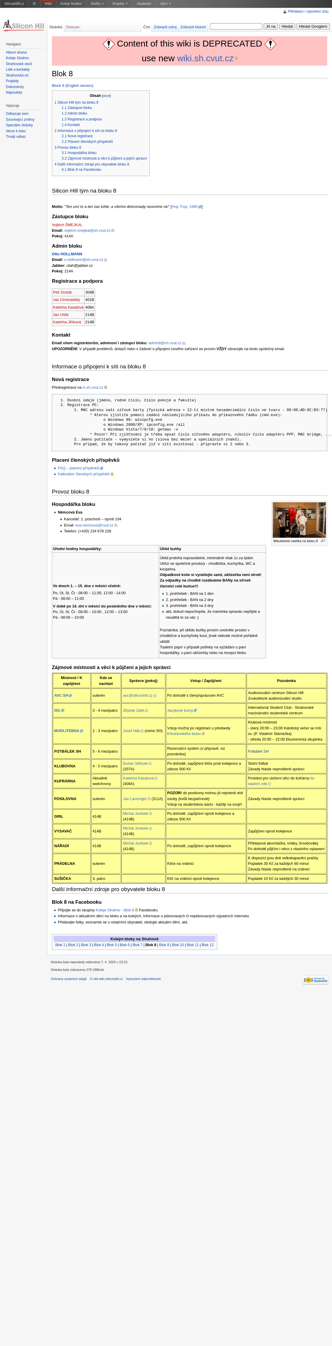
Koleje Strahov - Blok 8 (115, 910)
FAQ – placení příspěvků (78, 468)
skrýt (106, 95)
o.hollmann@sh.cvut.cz (83, 259)
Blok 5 (112, 945)
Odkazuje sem (17, 114)
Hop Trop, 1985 (185, 206)
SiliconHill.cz (14, 3)
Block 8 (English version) (72, 85)
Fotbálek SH (258, 751)
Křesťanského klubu (184, 733)
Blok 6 (125, 945)
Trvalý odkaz (16, 137)
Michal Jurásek (135, 813)
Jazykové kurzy (180, 710)
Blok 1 (60, 945)
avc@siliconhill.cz (137, 695)
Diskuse (73, 27)
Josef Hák (131, 731)
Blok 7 (138, 945)
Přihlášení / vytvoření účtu (308, 11)
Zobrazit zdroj (165, 27)
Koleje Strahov (71, 3)
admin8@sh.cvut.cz (164, 343)
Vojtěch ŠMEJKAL (67, 225)
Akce (165, 3)
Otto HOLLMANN (67, 254)
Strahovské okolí (19, 64)
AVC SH (61, 695)
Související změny (20, 119)
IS (34, 3)
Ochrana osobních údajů (69, 979)
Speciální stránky (19, 125)
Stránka (55, 27)
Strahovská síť (17, 75)
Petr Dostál (62, 292)
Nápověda (14, 92)
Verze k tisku (16, 131)
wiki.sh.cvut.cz (205, 58)
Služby (97, 3)
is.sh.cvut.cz (93, 387)
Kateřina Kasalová (68, 307)
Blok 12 (208, 945)
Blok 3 (86, 945)
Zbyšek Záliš (133, 710)
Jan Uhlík (61, 314)
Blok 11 (193, 945)
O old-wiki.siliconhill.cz (106, 979)
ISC (57, 710)
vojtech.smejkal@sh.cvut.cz (87, 230)
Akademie (144, 3)
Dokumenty (15, 87)
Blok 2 (73, 945)
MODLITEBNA (66, 731)
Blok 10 (178, 945)
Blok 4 (99, 945)
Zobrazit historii (193, 27)
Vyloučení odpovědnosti (143, 979)
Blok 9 (164, 945)
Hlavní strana (16, 52)
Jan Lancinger (134, 799)
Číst (146, 27)
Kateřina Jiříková (67, 322)
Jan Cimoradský (66, 299)
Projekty (120, 3)
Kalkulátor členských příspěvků (84, 474)
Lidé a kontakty (18, 69)
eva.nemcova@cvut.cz (94, 525)
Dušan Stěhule (135, 763)
